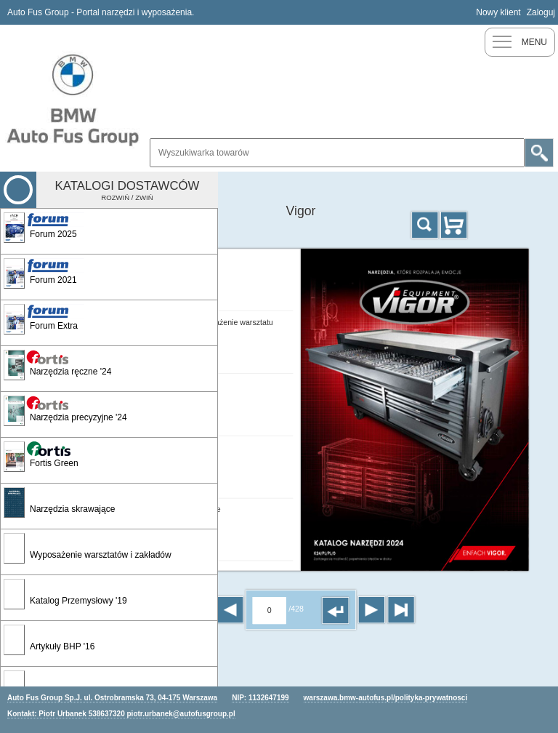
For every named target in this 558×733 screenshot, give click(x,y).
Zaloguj (541, 12)
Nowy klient (498, 12)
